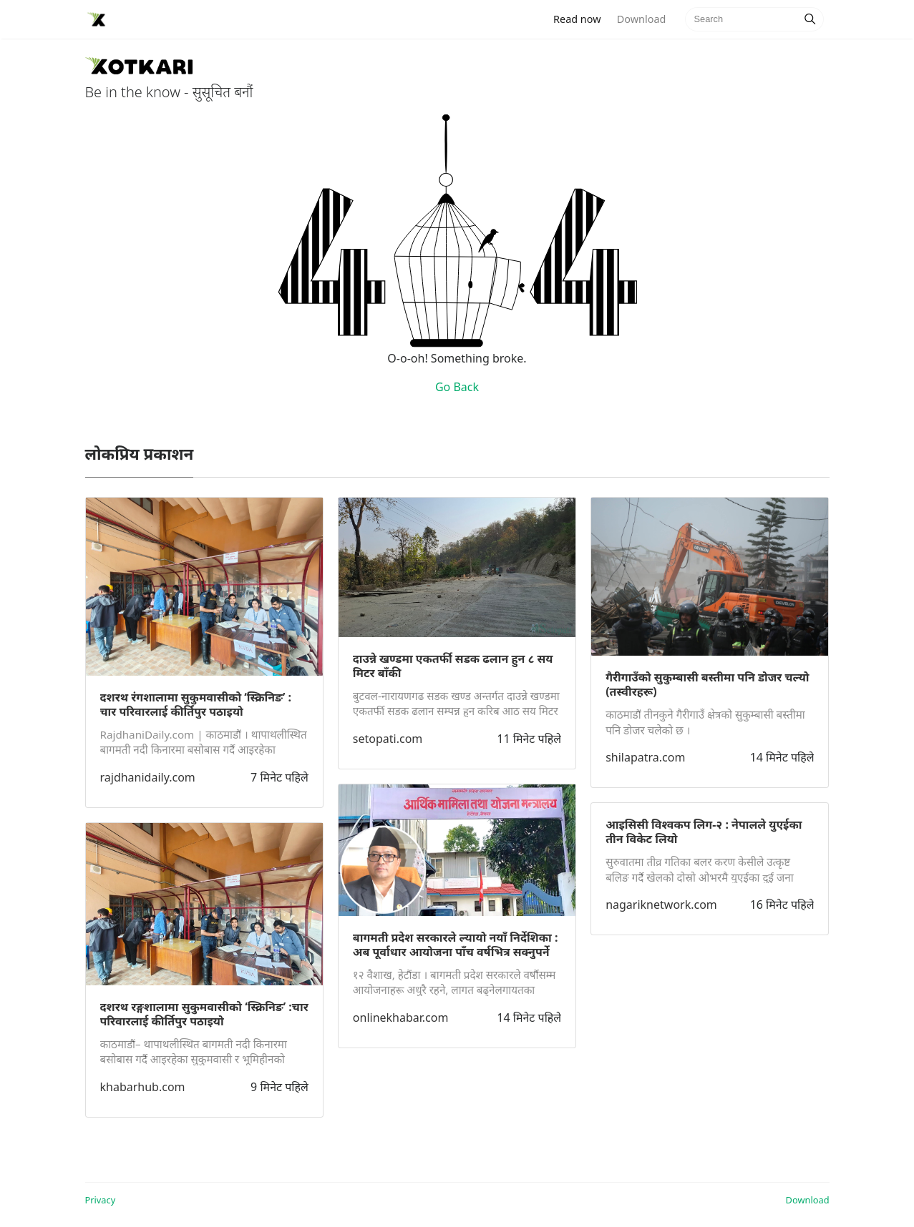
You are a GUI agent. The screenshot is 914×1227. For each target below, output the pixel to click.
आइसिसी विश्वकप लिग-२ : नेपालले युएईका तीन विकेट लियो (704, 832)
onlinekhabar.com (401, 1017)
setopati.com (387, 738)
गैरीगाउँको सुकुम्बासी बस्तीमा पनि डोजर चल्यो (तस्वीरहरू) (707, 684)
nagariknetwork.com (661, 904)
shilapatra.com (645, 757)
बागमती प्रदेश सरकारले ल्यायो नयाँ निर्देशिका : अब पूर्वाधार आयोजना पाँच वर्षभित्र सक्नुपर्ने (455, 945)
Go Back (457, 387)
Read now (581, 18)
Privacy (100, 1199)
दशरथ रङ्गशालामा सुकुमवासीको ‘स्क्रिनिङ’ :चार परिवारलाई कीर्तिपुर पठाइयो (204, 1014)
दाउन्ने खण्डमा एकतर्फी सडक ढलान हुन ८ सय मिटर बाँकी (453, 666)
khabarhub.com (142, 1087)
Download (641, 19)
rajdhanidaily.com (147, 777)
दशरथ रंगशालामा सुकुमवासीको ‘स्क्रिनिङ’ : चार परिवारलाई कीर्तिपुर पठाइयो (196, 704)
